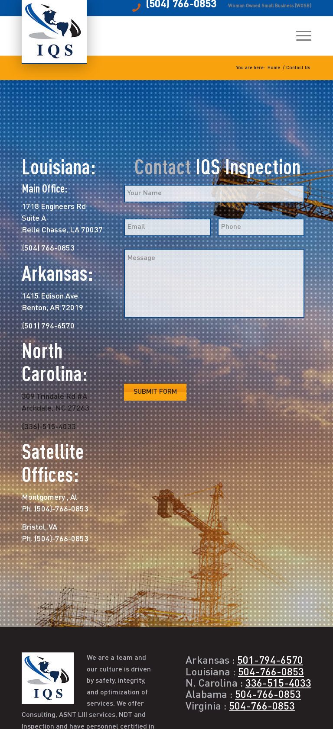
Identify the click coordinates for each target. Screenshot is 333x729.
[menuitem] (299, 35)
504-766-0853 (271, 673)
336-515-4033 (278, 684)
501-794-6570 (270, 661)
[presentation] (190, 352)
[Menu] (299, 35)
